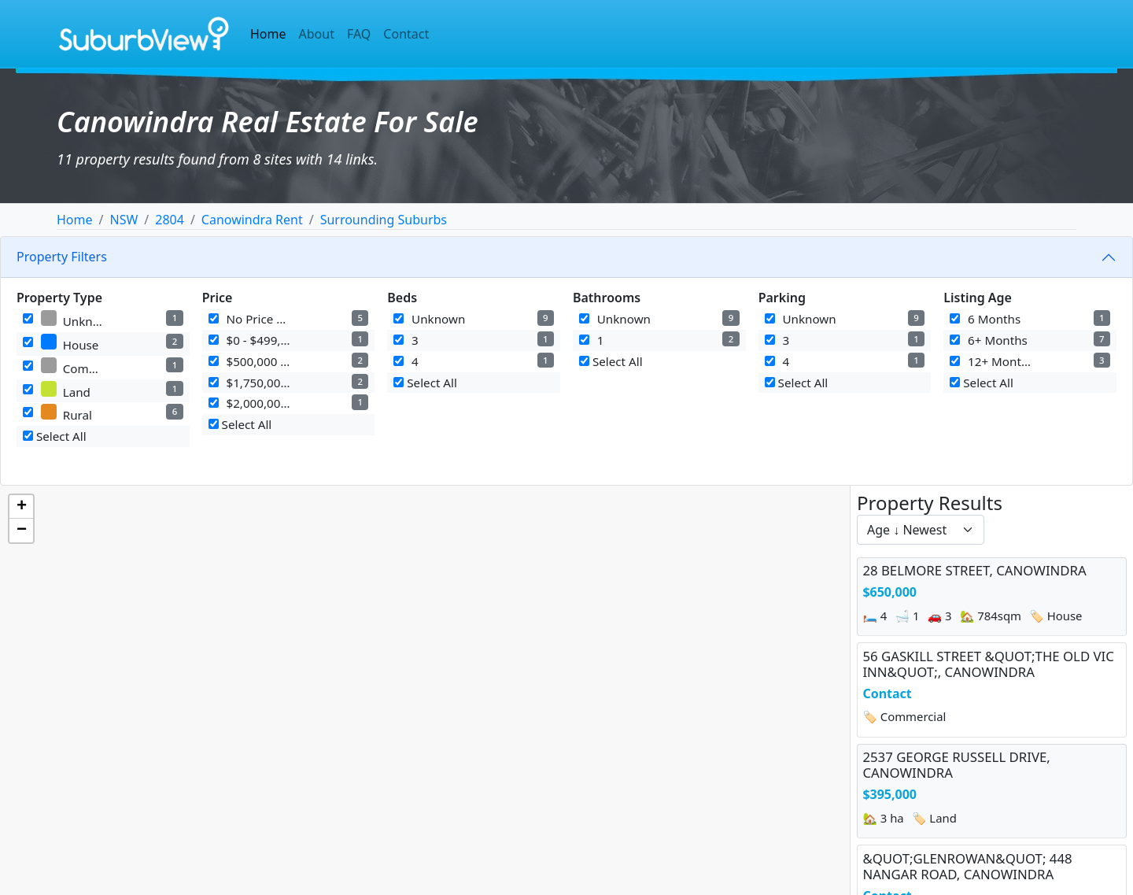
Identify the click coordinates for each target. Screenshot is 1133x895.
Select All (55, 436)
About (316, 34)
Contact (406, 34)
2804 (169, 219)
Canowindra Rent (252, 219)
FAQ (359, 34)
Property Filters (62, 256)
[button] (21, 507)
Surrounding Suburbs (383, 219)
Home (268, 34)
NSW (123, 219)
